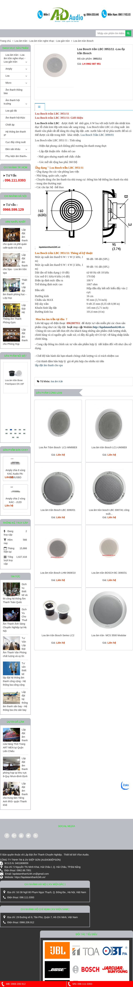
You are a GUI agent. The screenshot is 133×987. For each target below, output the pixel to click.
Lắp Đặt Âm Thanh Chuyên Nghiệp (43, 854)
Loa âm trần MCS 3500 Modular (109, 635)
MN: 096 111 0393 (79, 984)
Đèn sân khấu (12, 149)
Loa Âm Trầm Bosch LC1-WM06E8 (58, 447)
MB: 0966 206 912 (12, 984)
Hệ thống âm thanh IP (15, 133)
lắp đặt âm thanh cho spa (49, 365)
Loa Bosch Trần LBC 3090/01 (97, 134)
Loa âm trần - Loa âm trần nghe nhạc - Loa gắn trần (14, 58)
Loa (7, 75)
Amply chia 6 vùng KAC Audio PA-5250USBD (15, 474)
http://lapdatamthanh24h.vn (108, 327)
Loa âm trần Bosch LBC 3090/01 (58, 510)
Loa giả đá (11, 110)
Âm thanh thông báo (13, 91)
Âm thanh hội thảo (15, 117)
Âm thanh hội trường (12, 102)
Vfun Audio (83, 854)
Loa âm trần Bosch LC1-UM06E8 (109, 447)
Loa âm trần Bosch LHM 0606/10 (58, 572)
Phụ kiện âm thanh (15, 156)
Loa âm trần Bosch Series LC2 (58, 635)
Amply (8, 68)
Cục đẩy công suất (15, 142)
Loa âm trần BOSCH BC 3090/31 (109, 572)
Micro (8, 82)
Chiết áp (9, 124)
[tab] (39, 107)
